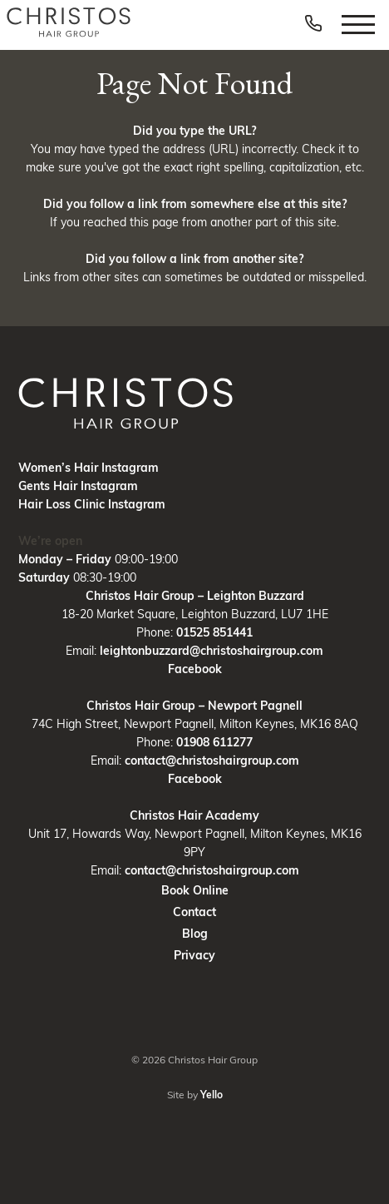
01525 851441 (214, 632)
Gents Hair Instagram (78, 485)
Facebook (195, 668)
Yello (211, 1094)
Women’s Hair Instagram (88, 467)
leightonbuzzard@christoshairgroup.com (211, 650)
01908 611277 (214, 742)
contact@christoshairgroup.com (212, 760)
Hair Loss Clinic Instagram (91, 504)
